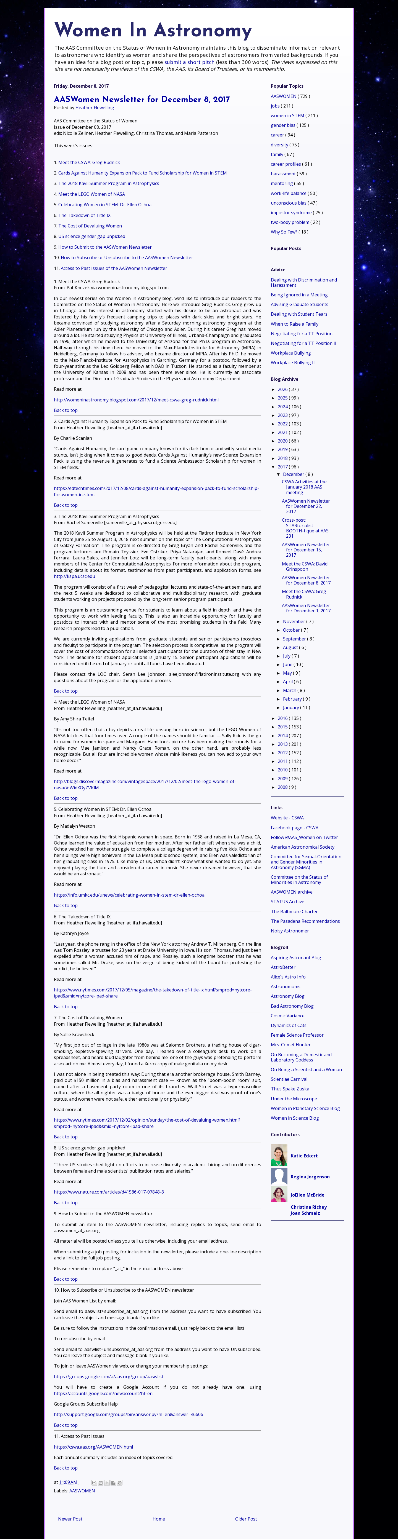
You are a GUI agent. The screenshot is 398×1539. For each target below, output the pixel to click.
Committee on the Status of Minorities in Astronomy (299, 879)
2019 (283, 449)
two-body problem (290, 222)
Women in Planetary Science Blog (305, 1108)
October (292, 630)
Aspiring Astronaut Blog (296, 957)
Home (159, 1519)
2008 (283, 787)
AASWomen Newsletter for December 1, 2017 (306, 608)
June (288, 664)
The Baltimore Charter (294, 911)
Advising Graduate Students (299, 304)
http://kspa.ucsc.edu (74, 576)
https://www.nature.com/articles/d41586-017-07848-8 (109, 1192)
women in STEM (288, 115)
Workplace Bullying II (293, 363)
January (291, 707)
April (288, 682)
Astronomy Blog (288, 996)
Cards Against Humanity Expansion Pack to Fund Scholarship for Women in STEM (142, 173)
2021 (283, 432)
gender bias (284, 125)
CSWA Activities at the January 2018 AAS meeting (304, 487)
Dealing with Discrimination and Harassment (304, 282)
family (277, 154)
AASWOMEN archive (292, 892)
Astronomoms (285, 986)
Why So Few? (284, 232)
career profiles (286, 164)
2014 (283, 736)
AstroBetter (283, 967)
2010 (283, 770)
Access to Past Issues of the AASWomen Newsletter (114, 268)
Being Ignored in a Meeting (299, 295)
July (287, 656)
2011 (283, 761)
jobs (276, 106)
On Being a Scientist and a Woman (306, 1069)
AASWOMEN (82, 1491)
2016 (283, 718)
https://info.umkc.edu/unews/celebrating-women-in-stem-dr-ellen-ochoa (129, 895)
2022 (283, 424)
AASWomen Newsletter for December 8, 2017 (306, 580)
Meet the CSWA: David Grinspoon (305, 566)
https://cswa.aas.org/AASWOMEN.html (93, 1447)
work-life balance (289, 193)
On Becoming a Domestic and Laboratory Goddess (301, 1057)
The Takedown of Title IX (84, 215)
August (291, 647)
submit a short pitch (189, 61)
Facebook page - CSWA (294, 828)
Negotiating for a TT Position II (303, 343)
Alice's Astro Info (288, 977)
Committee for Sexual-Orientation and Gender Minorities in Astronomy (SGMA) (306, 862)
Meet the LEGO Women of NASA (91, 194)
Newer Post (70, 1519)
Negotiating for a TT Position (301, 334)
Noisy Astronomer (290, 931)
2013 (283, 744)
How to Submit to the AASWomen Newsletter (105, 247)
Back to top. (66, 410)
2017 (283, 467)
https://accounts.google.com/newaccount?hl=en (103, 1393)
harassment (284, 174)
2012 (283, 753)
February (293, 699)
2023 (283, 415)
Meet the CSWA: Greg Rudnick (89, 162)
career (278, 135)
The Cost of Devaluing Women (90, 226)
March (290, 690)
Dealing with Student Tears (299, 314)
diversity (280, 145)
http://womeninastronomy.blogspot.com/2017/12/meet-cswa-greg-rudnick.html (136, 400)
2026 (283, 389)
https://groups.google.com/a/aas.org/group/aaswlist (108, 1377)
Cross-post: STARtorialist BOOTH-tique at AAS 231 (305, 528)
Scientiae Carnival (289, 1079)
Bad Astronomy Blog (292, 1006)
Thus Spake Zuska (290, 1089)
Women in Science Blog (295, 1118)
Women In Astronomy (153, 31)
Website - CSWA (287, 818)
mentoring (282, 183)
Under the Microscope (294, 1099)
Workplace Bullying (291, 353)
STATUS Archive (287, 902)
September (295, 639)
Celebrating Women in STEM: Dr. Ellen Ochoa (104, 205)
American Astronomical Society (302, 847)
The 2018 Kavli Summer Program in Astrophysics (108, 183)
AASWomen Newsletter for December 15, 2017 (306, 549)
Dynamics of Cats (289, 1025)
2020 (283, 441)
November (294, 621)
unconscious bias (289, 203)
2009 (283, 779)
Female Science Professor (297, 1035)
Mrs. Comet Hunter (291, 1045)
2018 (283, 458)
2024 (283, 407)
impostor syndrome (292, 213)
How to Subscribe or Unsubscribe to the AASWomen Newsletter (127, 257)
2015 (283, 727)
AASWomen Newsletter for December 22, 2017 (306, 506)
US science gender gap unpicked (91, 236)
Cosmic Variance (288, 1016)
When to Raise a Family (294, 324)
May (288, 673)
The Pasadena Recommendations (305, 921)
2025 (283, 398)
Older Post (246, 1519)
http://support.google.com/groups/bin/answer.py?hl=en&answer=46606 (128, 1414)
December (294, 474)
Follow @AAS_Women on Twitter (304, 837)
